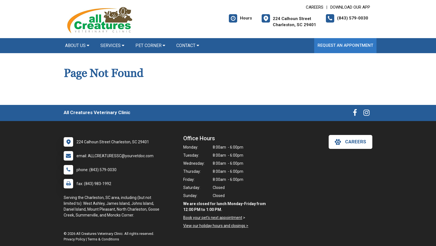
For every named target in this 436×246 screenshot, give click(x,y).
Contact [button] (187, 45)
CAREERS (314, 7)
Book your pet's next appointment (212, 217)
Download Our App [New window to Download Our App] (350, 7)
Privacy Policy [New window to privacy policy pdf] (74, 239)
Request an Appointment (345, 45)
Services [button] (112, 45)
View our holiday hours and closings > (215, 225)
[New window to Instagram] (366, 114)
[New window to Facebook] (355, 114)
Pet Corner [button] (150, 45)
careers (350, 142)
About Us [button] (77, 45)
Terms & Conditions (103, 239)
